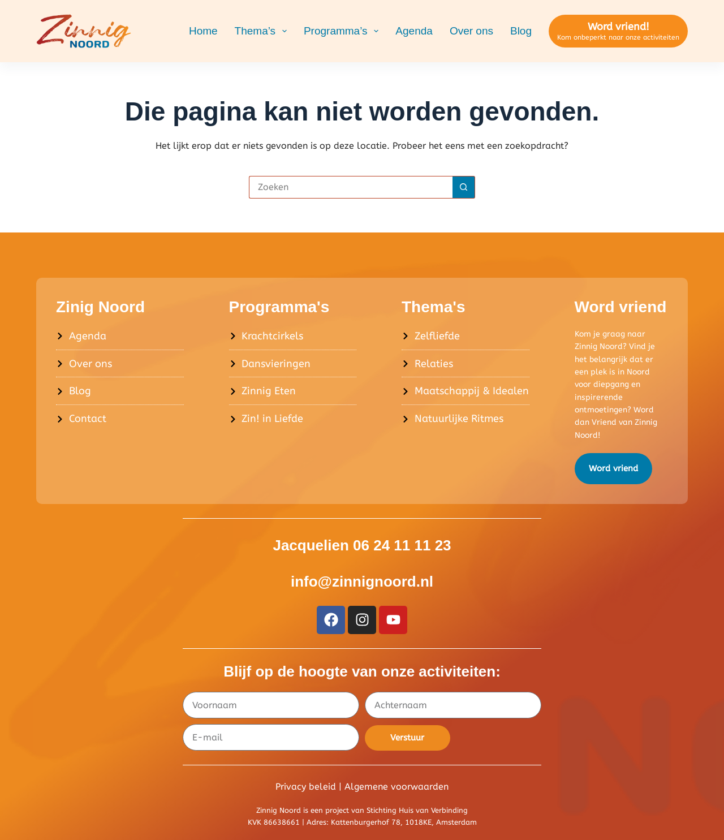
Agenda (414, 31)
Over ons (471, 31)
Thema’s (263, 31)
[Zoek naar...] (351, 187)
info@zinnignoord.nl (362, 581)
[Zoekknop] (464, 187)
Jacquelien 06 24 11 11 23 (362, 545)
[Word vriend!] (618, 31)
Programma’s (343, 31)
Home (203, 31)
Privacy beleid (305, 786)
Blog (521, 31)
